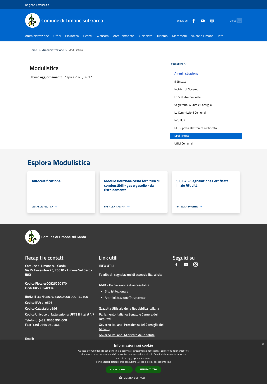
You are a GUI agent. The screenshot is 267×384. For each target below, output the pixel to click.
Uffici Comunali (183, 143)
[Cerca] (237, 20)
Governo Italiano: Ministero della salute (127, 334)
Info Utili (179, 120)
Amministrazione (53, 50)
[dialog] (133, 362)
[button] (133, 378)
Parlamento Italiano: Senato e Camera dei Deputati (128, 316)
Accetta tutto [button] (119, 369)
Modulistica (181, 135)
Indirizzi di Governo (186, 89)
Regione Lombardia (37, 5)
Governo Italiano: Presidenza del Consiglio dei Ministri (131, 327)
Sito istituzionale (116, 291)
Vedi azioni (179, 64)
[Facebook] (186, 20)
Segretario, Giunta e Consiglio (193, 105)
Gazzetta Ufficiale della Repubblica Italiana (129, 308)
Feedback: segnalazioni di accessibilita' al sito (131, 274)
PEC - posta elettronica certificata (195, 128)
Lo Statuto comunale (187, 97)
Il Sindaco (180, 81)
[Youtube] (195, 20)
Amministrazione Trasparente (125, 297)
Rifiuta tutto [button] (148, 369)
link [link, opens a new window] (169, 361)
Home (33, 50)
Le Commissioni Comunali (190, 112)
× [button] (262, 344)
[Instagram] (205, 20)
